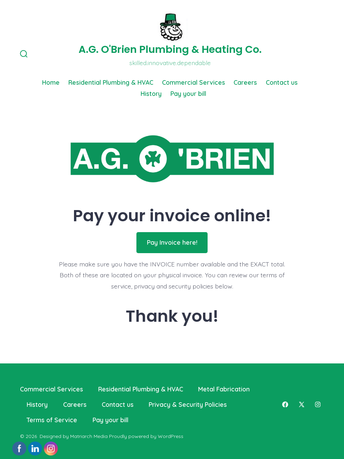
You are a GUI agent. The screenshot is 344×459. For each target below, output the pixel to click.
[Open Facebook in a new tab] (285, 404)
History (151, 93)
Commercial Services (193, 82)
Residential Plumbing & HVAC (110, 82)
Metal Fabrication (224, 389)
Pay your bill (188, 93)
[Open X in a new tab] (302, 404)
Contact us (282, 82)
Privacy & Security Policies (188, 404)
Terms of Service (52, 420)
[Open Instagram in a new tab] (317, 404)
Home (51, 82)
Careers (245, 82)
